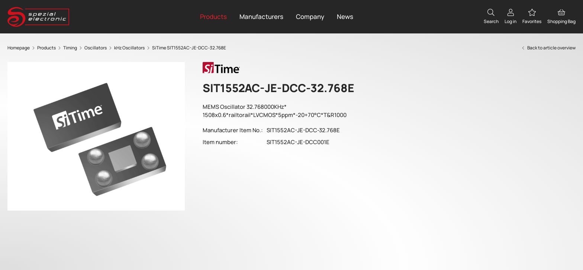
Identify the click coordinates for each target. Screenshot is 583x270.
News (345, 16)
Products (213, 16)
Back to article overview (548, 48)
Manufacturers (261, 16)
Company (310, 16)
